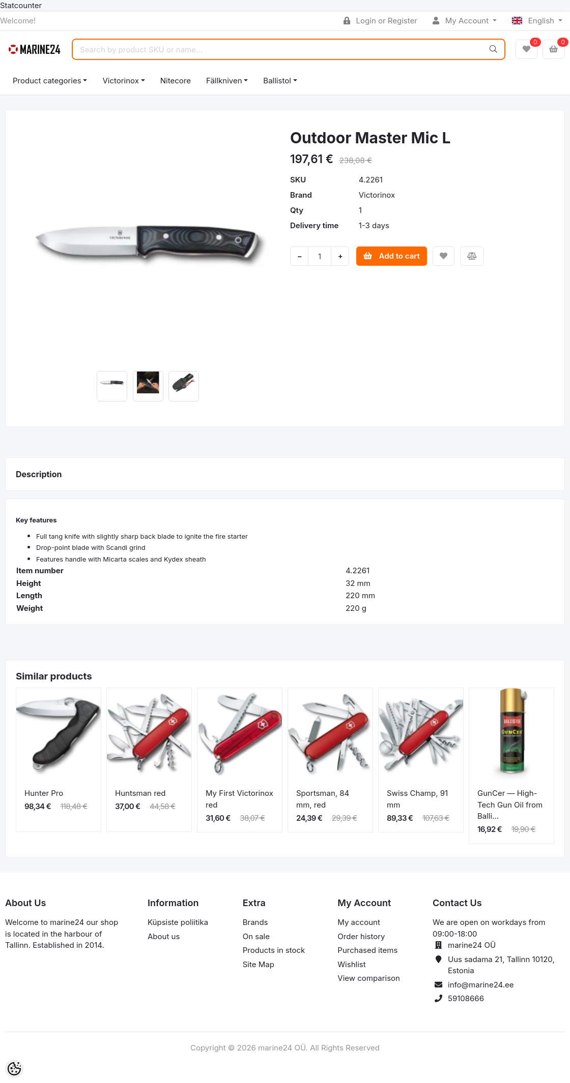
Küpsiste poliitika (178, 922)
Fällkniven (224, 80)
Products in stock (274, 950)
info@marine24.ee (481, 984)
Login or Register (380, 20)
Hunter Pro (43, 793)
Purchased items (367, 950)
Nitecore (175, 80)
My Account (462, 20)
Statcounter (21, 5)
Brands (255, 922)
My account (358, 922)
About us (164, 936)
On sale (256, 936)
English (534, 20)
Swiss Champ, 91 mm (417, 799)
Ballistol (277, 80)
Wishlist (351, 964)
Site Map (258, 964)
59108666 (466, 998)
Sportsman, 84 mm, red (322, 799)
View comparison (368, 978)
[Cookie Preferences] (14, 1069)
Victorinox (120, 80)
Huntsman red (140, 793)
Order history (361, 936)
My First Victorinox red (239, 799)
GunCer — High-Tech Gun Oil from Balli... (510, 804)
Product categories (47, 80)
